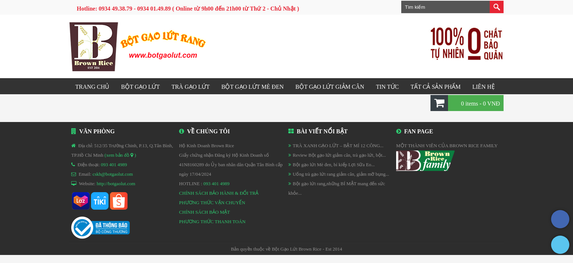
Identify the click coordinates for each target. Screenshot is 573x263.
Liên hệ (484, 87)
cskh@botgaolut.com (112, 174)
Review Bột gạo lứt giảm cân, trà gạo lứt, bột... (339, 155)
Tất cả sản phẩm (435, 87)
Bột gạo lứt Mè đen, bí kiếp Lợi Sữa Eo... (334, 164)
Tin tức (387, 87)
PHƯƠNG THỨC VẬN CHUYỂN (212, 202)
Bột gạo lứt (140, 87)
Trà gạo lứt (190, 87)
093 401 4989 (114, 164)
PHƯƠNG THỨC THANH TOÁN (212, 221)
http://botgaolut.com (115, 183)
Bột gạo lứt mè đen (252, 87)
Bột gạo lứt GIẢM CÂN (329, 87)
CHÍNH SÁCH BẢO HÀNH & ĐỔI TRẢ (218, 193)
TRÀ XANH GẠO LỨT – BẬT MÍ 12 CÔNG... (338, 145)
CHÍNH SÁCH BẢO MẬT (204, 212)
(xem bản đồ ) (120, 155)
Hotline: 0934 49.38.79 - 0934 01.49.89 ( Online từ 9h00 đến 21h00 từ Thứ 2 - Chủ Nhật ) (188, 8)
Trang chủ (92, 87)
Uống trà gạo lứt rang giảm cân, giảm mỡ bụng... (341, 174)
